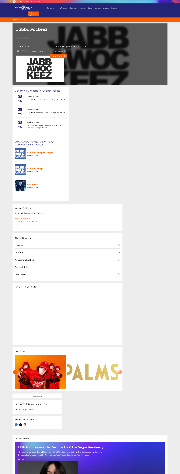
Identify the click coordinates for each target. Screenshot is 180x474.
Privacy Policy (59, 459)
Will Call (19, 159)
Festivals (113, 8)
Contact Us (89, 459)
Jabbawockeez (32, 68)
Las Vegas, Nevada (59, 48)
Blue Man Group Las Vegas (92, 71)
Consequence (14, 1)
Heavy (37, 2)
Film (27, 2)
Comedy (71, 8)
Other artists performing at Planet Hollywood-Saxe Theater (89, 63)
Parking (19, 166)
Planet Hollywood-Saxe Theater (64, 43)
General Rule (21, 180)
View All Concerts (23, 32)
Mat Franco (85, 99)
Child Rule (20, 188)
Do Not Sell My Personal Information (111, 459)
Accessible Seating (24, 173)
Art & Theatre (60, 8)
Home (15, 15)
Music (20, 2)
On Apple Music (136, 74)
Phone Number (23, 151)
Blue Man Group (87, 85)
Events (24, 15)
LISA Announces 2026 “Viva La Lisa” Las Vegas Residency (60, 334)
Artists (104, 8)
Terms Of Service (75, 459)
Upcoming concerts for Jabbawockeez (37, 61)
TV (31, 2)
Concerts (48, 8)
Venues (96, 8)
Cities (88, 8)
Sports (80, 8)
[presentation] (15, 285)
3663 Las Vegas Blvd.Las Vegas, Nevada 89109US (26, 135)
